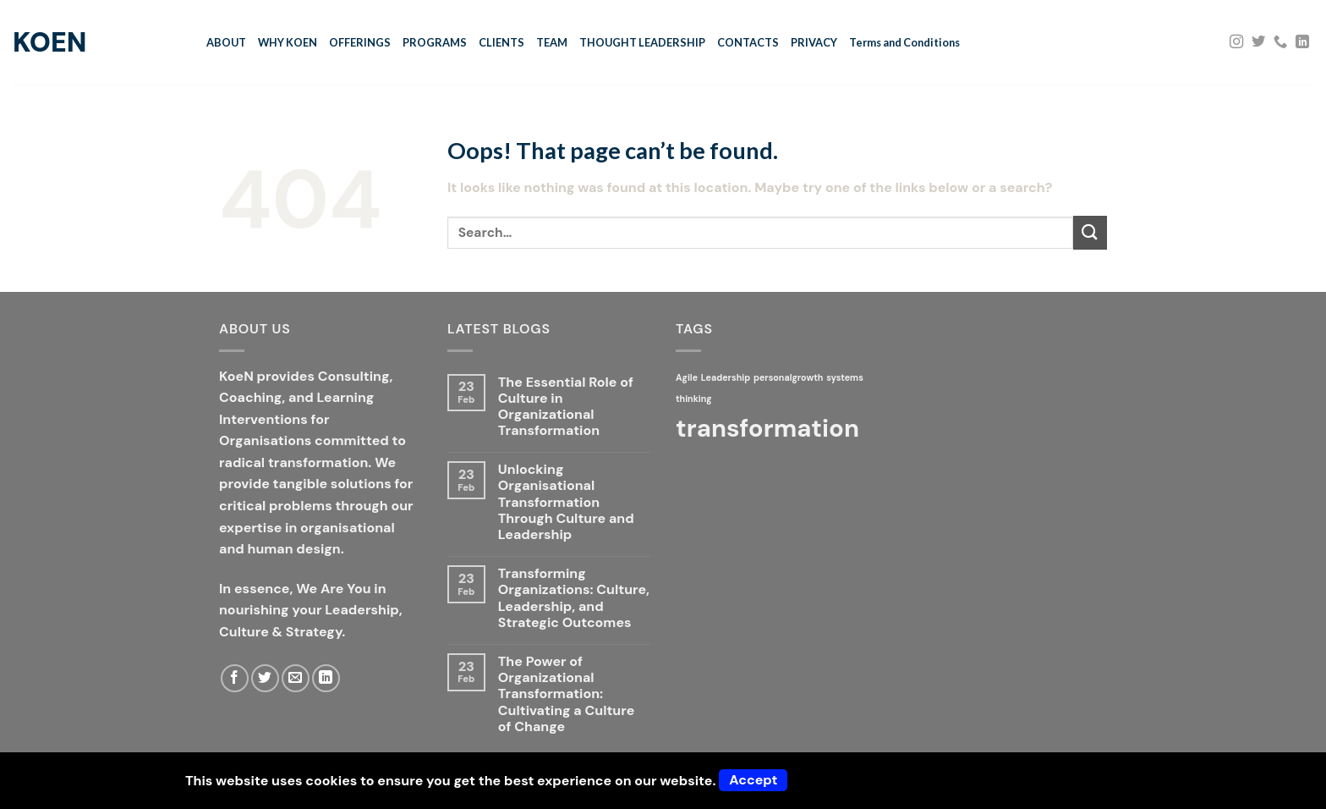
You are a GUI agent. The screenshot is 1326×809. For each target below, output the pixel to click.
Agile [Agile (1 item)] (687, 377)
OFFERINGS (360, 42)
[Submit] (1090, 232)
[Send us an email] (296, 678)
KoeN (49, 42)
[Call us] (1280, 42)
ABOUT (226, 42)
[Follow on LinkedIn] (1302, 42)
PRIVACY (814, 42)
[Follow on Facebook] (235, 678)
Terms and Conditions (904, 42)
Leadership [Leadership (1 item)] (725, 377)
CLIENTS (501, 42)
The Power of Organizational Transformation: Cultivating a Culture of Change (566, 694)
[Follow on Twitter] (1258, 42)
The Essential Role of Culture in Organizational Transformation (565, 406)
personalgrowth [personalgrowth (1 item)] (788, 377)
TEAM (551, 42)
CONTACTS (748, 42)
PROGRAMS (435, 42)
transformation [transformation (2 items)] (767, 428)
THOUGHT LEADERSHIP (642, 42)
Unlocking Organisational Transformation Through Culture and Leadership (566, 501)
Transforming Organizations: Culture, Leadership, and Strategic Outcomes (573, 597)
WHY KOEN (287, 42)
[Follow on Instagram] (1236, 42)
